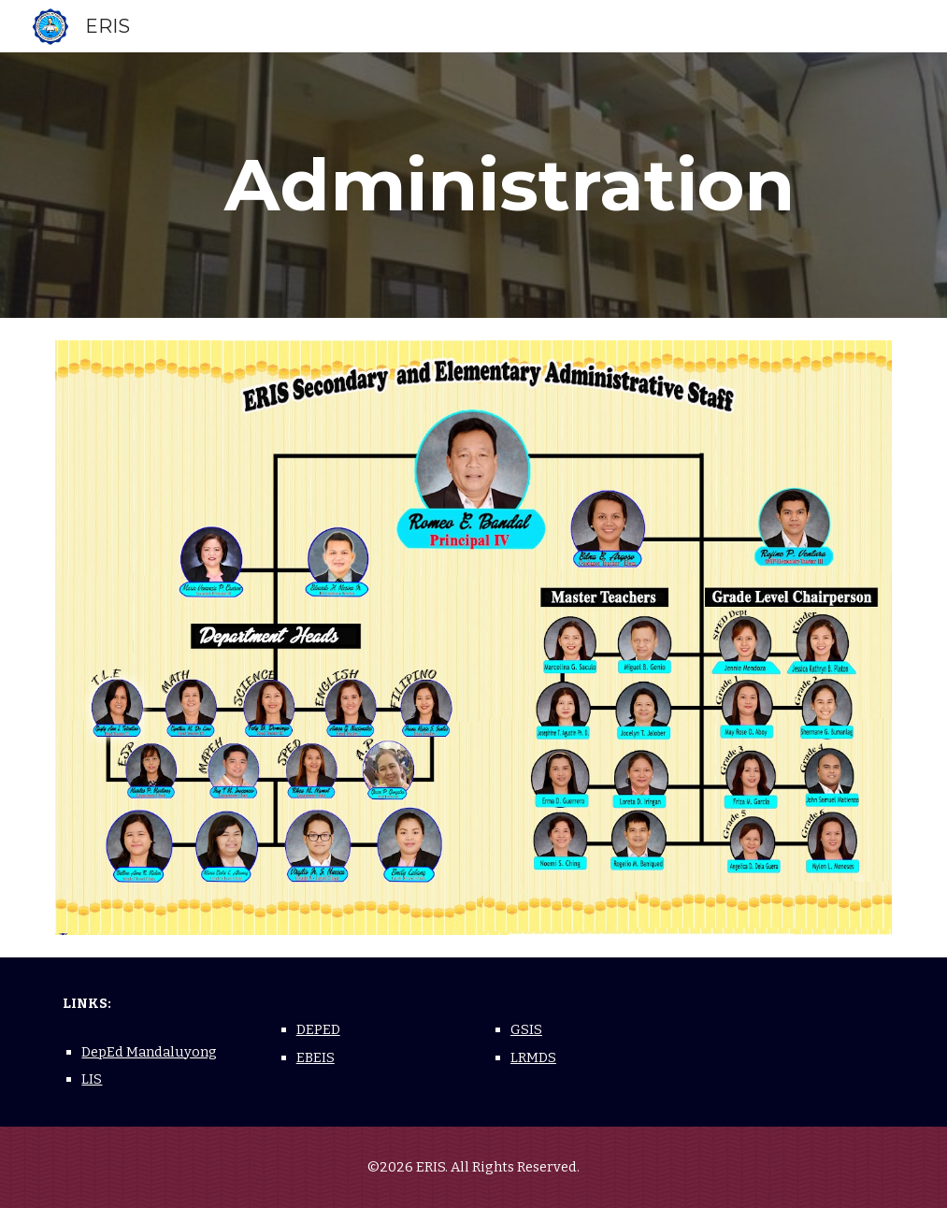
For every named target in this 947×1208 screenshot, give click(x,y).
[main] (509, 185)
